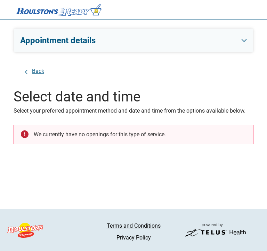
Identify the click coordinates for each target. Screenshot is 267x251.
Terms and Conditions (134, 225)
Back (38, 71)
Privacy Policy (133, 237)
